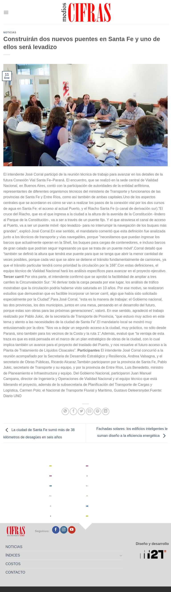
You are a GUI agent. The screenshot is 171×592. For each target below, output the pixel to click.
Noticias (9, 32)
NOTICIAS (14, 547)
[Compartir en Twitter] (81, 411)
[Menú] (6, 12)
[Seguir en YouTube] (71, 530)
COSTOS (13, 564)
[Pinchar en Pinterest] (97, 411)
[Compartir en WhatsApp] (65, 411)
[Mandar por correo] (89, 411)
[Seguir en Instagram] (63, 530)
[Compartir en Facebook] (73, 411)
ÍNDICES (13, 555)
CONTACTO (15, 572)
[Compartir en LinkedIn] (105, 411)
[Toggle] (121, 555)
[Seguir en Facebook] (55, 530)
